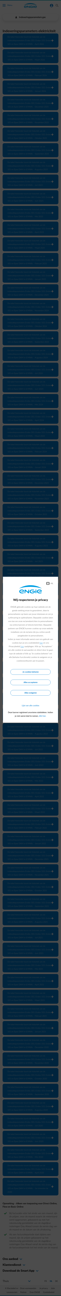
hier (41, 643)
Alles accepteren (31, 682)
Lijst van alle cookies (30, 706)
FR (48, 583)
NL (52, 583)
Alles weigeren (30, 693)
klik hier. (42, 716)
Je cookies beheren (30, 672)
